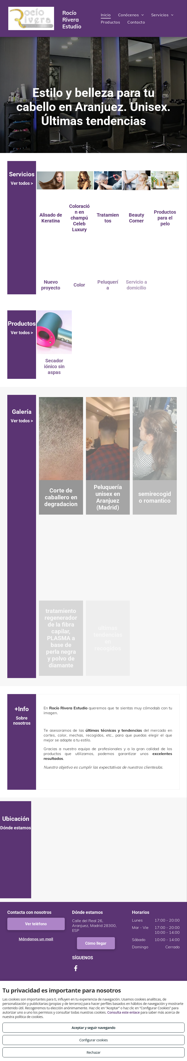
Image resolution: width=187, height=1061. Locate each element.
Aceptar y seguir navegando (93, 1027)
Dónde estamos (15, 827)
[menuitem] (105, 14)
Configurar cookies (93, 1040)
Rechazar (93, 1052)
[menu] (176, 16)
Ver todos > (22, 183)
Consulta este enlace (123, 1012)
